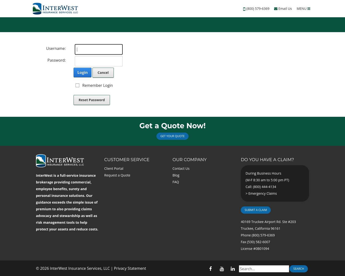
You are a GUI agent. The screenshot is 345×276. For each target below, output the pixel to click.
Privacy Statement (130, 268)
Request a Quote (117, 175)
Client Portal (113, 168)
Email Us (283, 8)
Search (298, 269)
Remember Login (97, 85)
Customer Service (127, 159)
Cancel (103, 72)
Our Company (189, 159)
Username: (56, 48)
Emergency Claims (262, 193)
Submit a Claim (256, 210)
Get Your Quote (172, 136)
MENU (303, 8)
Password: (56, 60)
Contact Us (181, 168)
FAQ (175, 182)
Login (82, 72)
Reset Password (92, 100)
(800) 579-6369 (257, 8)
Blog (175, 175)
